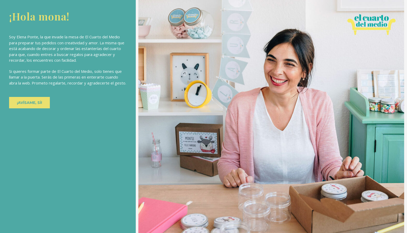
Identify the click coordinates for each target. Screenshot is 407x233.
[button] (29, 102)
